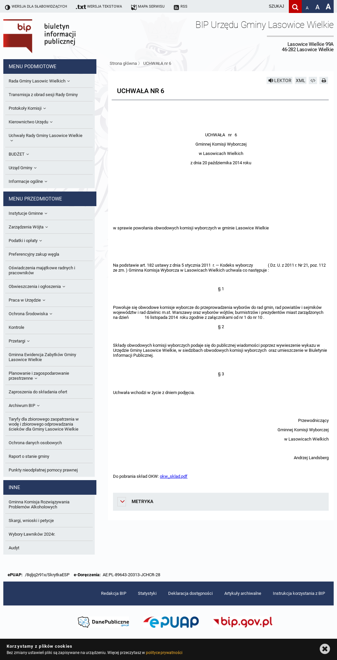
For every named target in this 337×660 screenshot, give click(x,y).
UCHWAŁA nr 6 (157, 63)
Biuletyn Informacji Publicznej (58, 36)
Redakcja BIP (113, 593)
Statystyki (147, 593)
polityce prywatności (164, 652)
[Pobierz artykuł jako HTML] (313, 80)
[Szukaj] (295, 6)
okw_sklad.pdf (173, 476)
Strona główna (123, 63)
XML (300, 80)
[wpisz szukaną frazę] (259, 6)
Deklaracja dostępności (190, 593)
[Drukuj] (323, 80)
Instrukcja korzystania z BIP (299, 593)
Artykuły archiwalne (242, 593)
